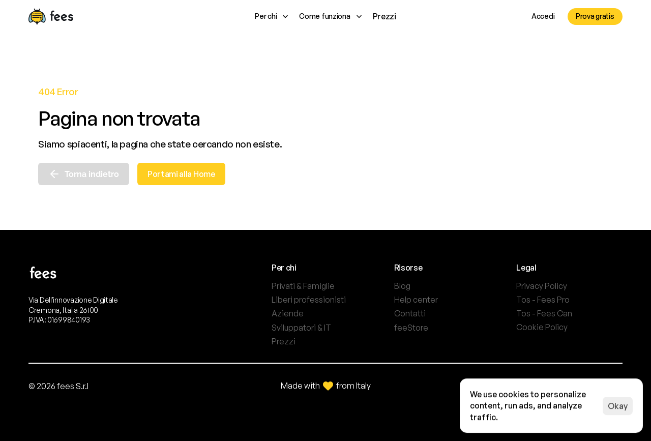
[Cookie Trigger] (542, 327)
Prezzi (384, 16)
